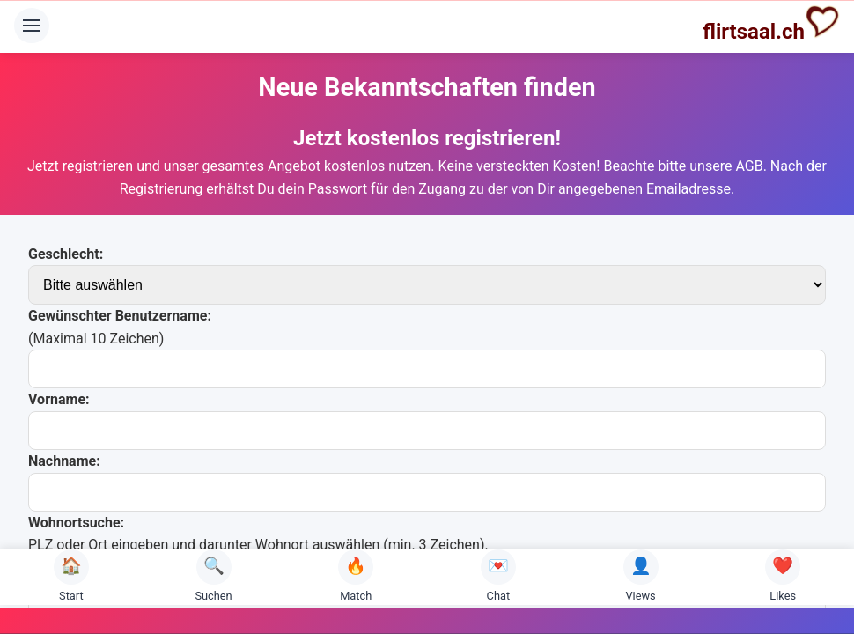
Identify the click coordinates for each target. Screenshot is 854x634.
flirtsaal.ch (771, 24)
